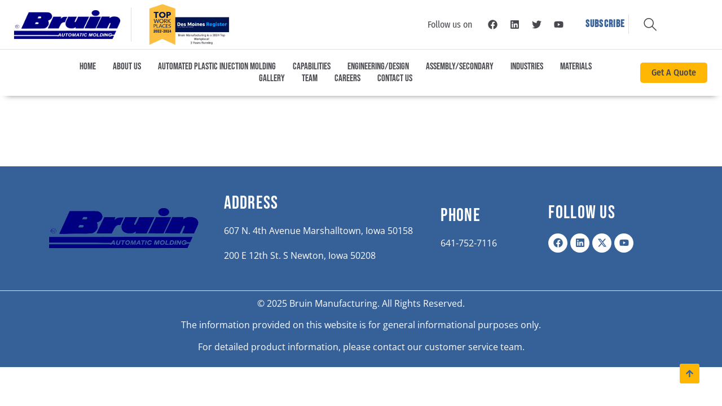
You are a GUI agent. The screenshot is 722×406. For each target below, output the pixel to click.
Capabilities (312, 66)
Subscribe (605, 24)
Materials (576, 66)
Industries (526, 66)
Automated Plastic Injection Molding (217, 66)
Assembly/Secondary (460, 66)
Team (310, 78)
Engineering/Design (378, 66)
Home (88, 66)
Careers (347, 78)
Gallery (272, 78)
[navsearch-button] (650, 20)
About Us (127, 66)
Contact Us (394, 78)
